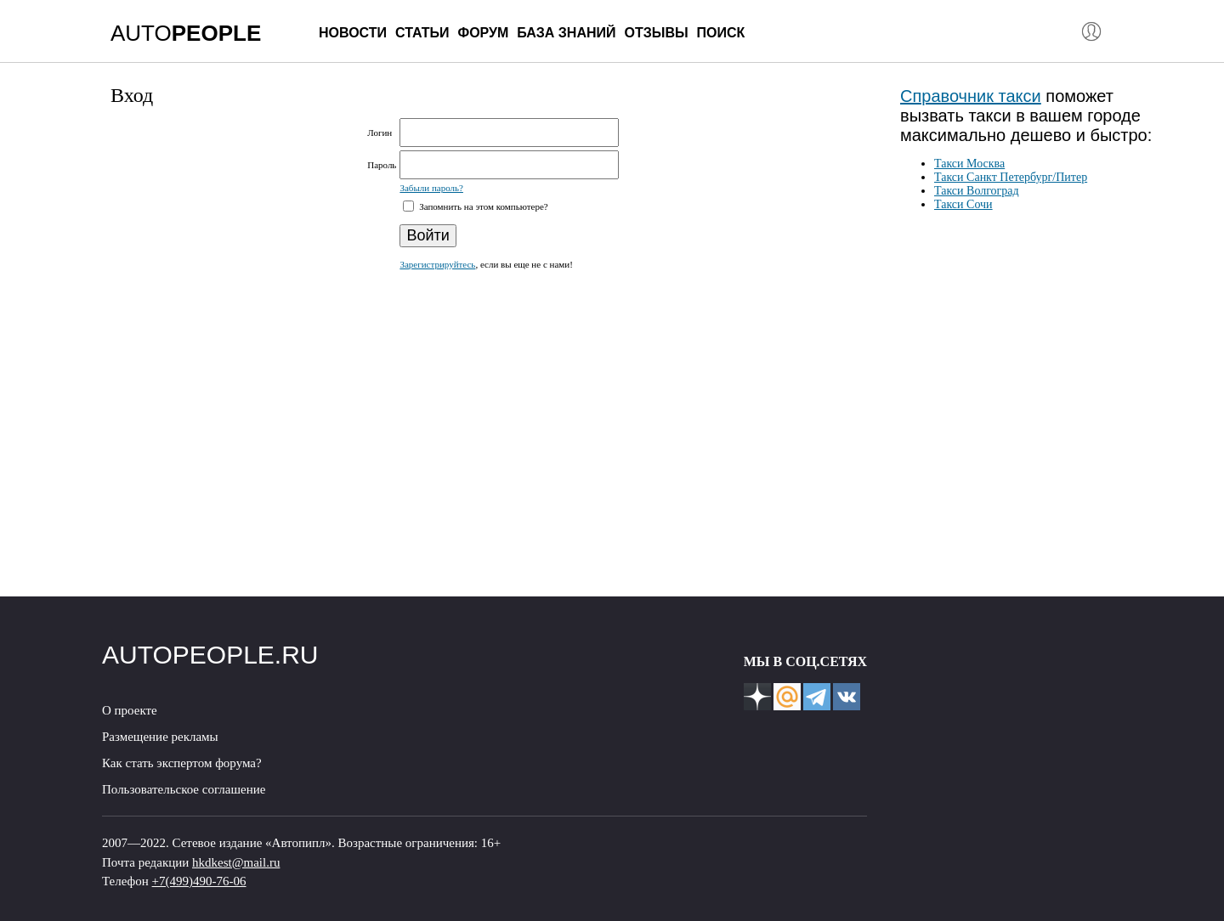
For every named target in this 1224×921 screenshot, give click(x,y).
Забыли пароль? (431, 188)
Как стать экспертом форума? (182, 763)
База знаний (566, 32)
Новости (353, 32)
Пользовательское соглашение (183, 789)
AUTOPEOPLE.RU (210, 655)
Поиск (721, 32)
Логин (379, 132)
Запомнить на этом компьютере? (481, 206)
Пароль (381, 165)
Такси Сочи (963, 204)
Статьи (422, 32)
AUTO (185, 33)
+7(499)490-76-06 (199, 881)
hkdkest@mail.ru (236, 862)
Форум (482, 32)
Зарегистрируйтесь (437, 264)
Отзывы (656, 32)
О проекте (129, 710)
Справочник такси (970, 96)
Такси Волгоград (976, 190)
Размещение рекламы (160, 736)
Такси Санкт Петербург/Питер (1010, 177)
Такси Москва (969, 163)
